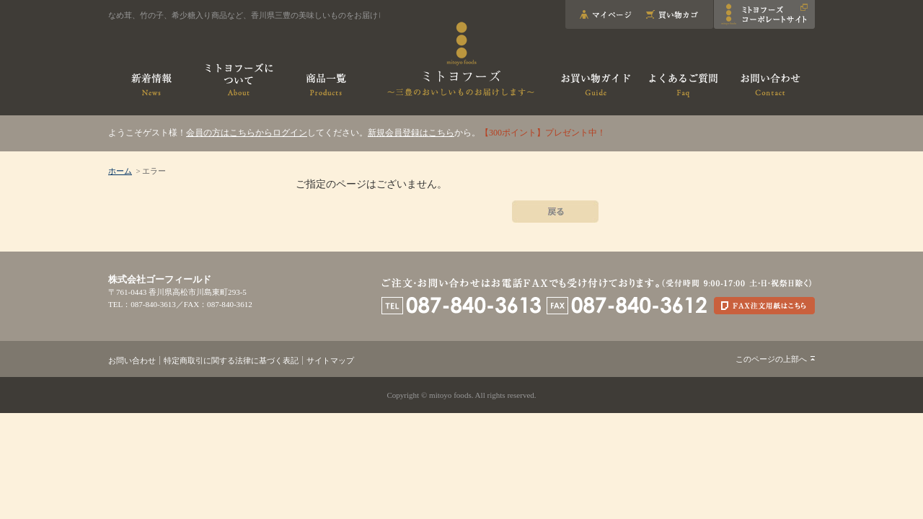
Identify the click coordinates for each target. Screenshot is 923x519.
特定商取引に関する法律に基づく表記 (231, 360)
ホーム (120, 171)
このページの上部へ (771, 359)
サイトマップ (330, 360)
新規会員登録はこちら (411, 133)
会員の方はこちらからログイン (246, 133)
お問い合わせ (132, 360)
